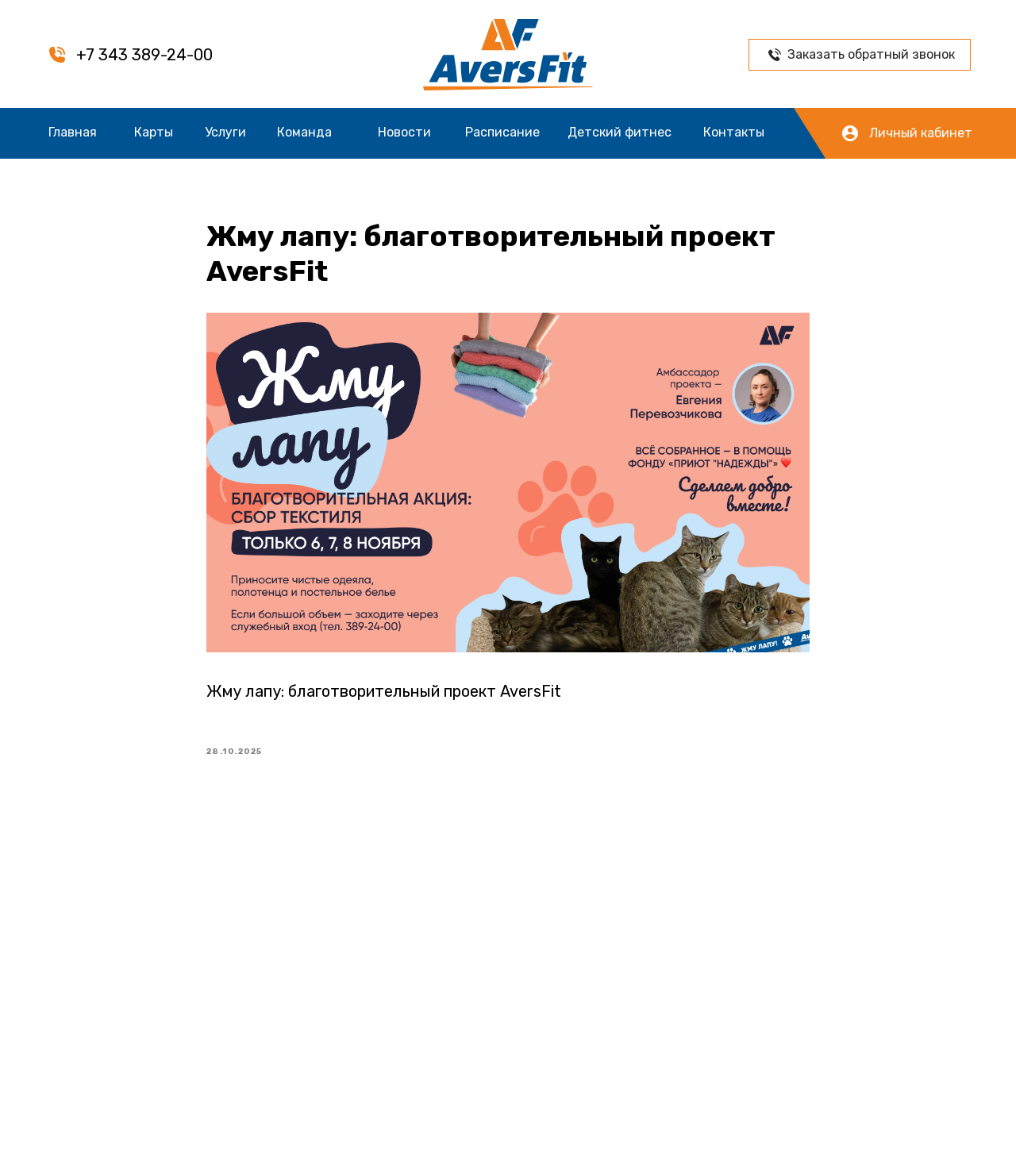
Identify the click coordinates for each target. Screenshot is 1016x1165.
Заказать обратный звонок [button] (871, 54)
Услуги (225, 132)
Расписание (502, 132)
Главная (72, 132)
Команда (304, 132)
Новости (404, 132)
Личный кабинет (920, 132)
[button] (774, 54)
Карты (153, 132)
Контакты (733, 132)
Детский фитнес (620, 132)
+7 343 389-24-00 (144, 54)
